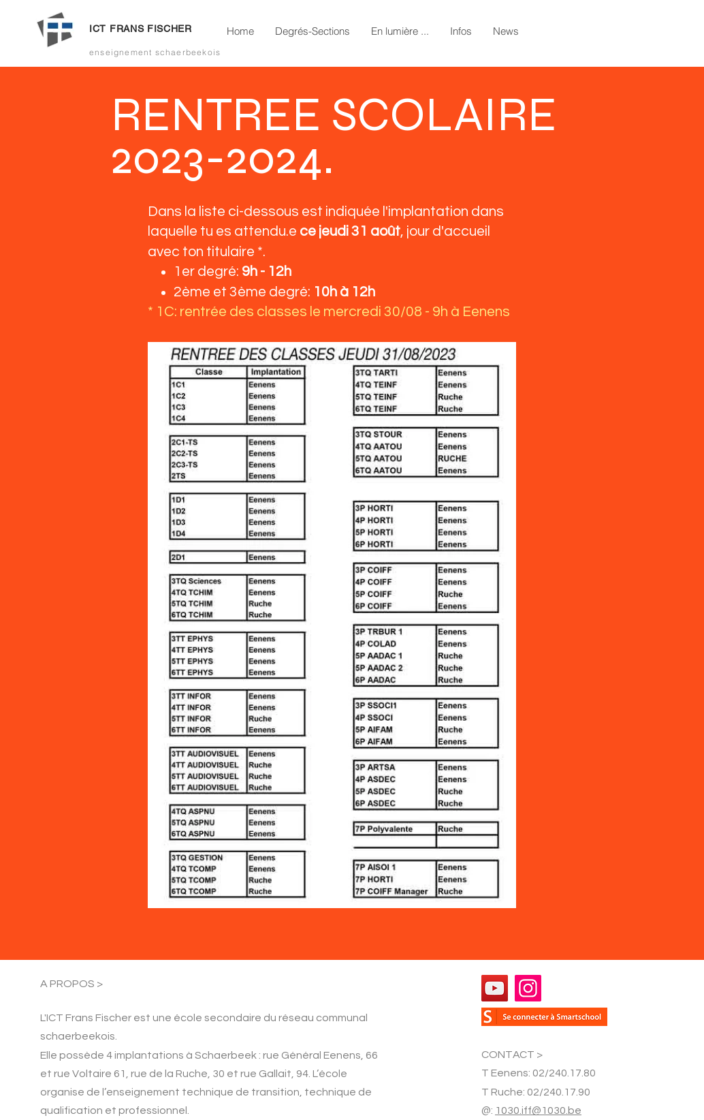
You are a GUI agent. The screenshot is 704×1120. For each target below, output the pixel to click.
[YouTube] (494, 988)
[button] (312, 31)
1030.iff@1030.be (538, 1110)
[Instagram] (528, 988)
